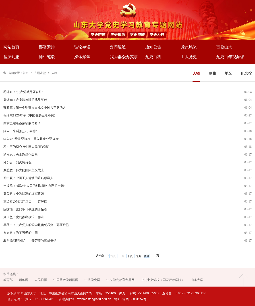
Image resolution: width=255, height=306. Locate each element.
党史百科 (153, 57)
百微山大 (224, 47)
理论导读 (82, 47)
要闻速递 (118, 47)
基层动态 (11, 57)
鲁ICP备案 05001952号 (130, 299)
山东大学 (197, 280)
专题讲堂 (40, 73)
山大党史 (189, 57)
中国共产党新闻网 (65, 280)
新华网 (23, 280)
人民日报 (41, 280)
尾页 (138, 256)
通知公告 (153, 47)
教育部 (8, 280)
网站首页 (11, 47)
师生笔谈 (47, 57)
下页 (130, 256)
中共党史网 (92, 280)
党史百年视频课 (230, 57)
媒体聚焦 (82, 57)
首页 (26, 73)
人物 (54, 73)
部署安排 (47, 47)
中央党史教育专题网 (120, 280)
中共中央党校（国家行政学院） (163, 280)
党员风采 (189, 47)
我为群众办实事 (124, 57)
